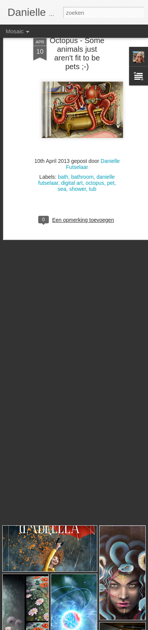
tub (92, 172)
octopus (95, 166)
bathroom (82, 160)
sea (62, 172)
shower (77, 172)
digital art (72, 166)
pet (110, 166)
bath (63, 160)
